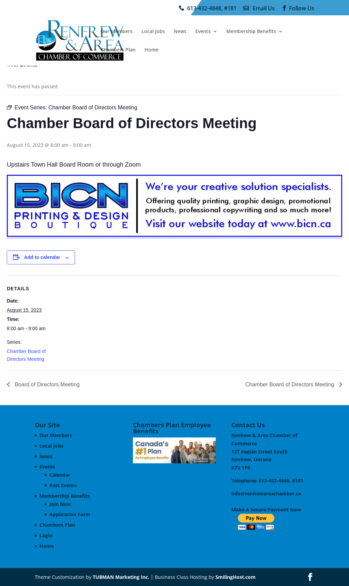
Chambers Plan (118, 50)
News (180, 31)
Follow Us (301, 8)
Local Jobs (153, 31)
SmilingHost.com (235, 577)
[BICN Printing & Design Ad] (174, 235)
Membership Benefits (251, 31)
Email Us (264, 8)
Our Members (117, 31)
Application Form (69, 514)
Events (203, 31)
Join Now (60, 504)
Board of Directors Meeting (46, 384)
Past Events (63, 485)
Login (46, 535)
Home (151, 50)
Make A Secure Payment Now (266, 509)
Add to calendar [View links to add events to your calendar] (42, 257)
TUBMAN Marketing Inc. (121, 577)
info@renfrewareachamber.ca (266, 493)
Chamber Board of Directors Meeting (290, 384)
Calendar (59, 475)
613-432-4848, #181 (212, 8)
